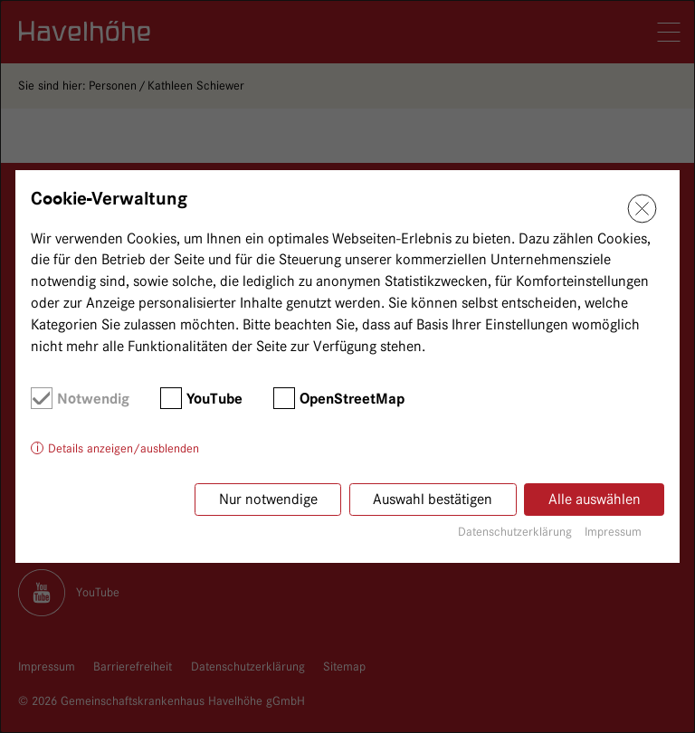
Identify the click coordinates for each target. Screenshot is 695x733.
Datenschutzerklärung (515, 531)
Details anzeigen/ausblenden (123, 448)
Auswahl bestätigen (432, 499)
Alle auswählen (594, 499)
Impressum (613, 531)
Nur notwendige (268, 499)
